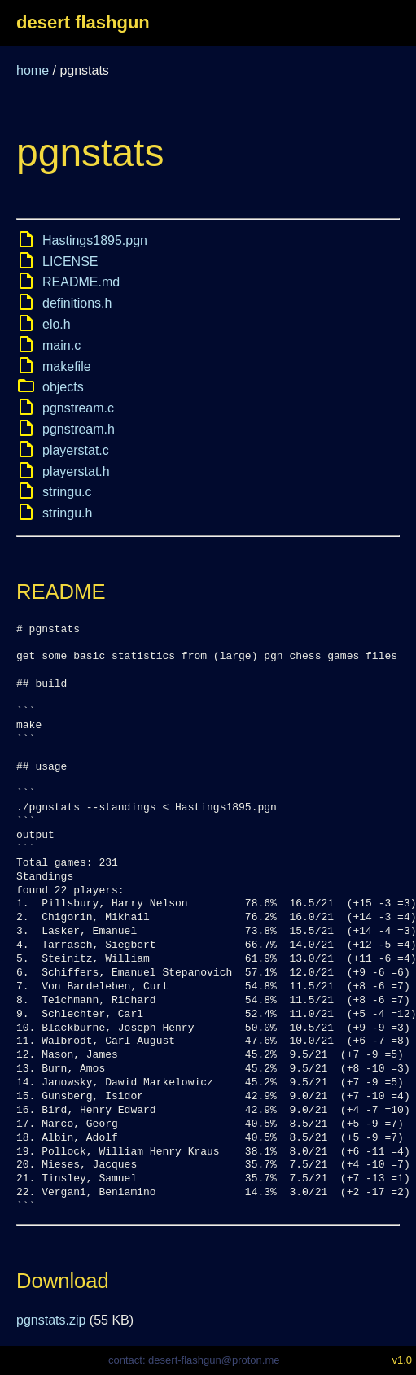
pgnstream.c (78, 408)
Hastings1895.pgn (94, 240)
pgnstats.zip (50, 1320)
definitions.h (77, 303)
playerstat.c (75, 450)
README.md (81, 282)
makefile (66, 366)
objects (63, 387)
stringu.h (67, 513)
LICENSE (70, 261)
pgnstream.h (78, 429)
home (32, 70)
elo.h (56, 324)
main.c (61, 345)
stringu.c (66, 492)
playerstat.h (76, 471)
